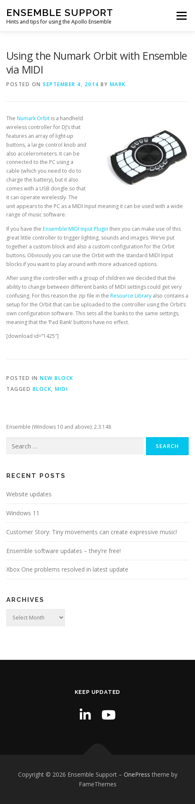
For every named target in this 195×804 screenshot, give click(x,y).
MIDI (61, 389)
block (42, 389)
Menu (181, 15)
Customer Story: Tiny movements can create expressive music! (91, 532)
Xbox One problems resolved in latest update (67, 569)
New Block (56, 378)
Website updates (29, 494)
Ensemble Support (59, 12)
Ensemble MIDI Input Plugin (75, 228)
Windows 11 (22, 513)
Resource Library (130, 295)
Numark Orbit (33, 118)
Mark (118, 84)
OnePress (137, 774)
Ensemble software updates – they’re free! (63, 551)
